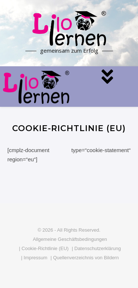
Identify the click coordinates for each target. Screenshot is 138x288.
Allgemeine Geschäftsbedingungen (70, 239)
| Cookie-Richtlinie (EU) (44, 248)
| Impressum (34, 257)
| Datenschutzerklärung (96, 248)
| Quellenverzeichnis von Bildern (84, 257)
